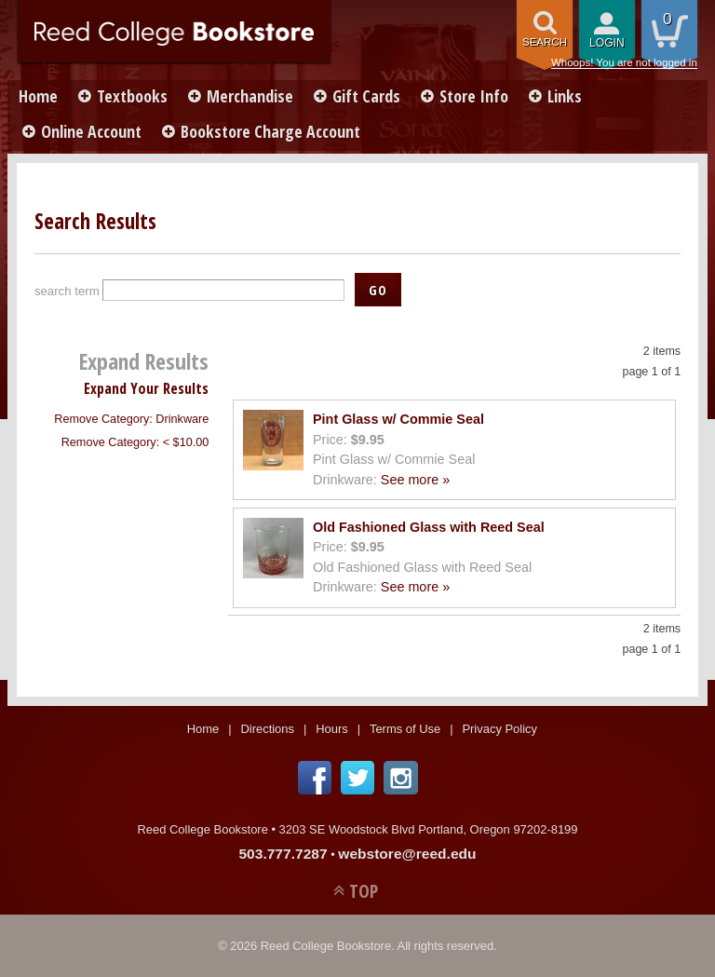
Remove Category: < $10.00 (135, 442)
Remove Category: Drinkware (131, 419)
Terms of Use (405, 729)
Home (38, 96)
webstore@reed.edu (407, 854)
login (607, 42)
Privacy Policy (499, 729)
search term (67, 291)
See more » (415, 479)
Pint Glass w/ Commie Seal (398, 419)
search (544, 41)
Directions (267, 729)
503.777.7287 (282, 854)
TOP (363, 890)
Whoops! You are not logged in (624, 62)
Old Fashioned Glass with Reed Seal (429, 527)
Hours (332, 729)
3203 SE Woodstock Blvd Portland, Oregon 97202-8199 (428, 829)
